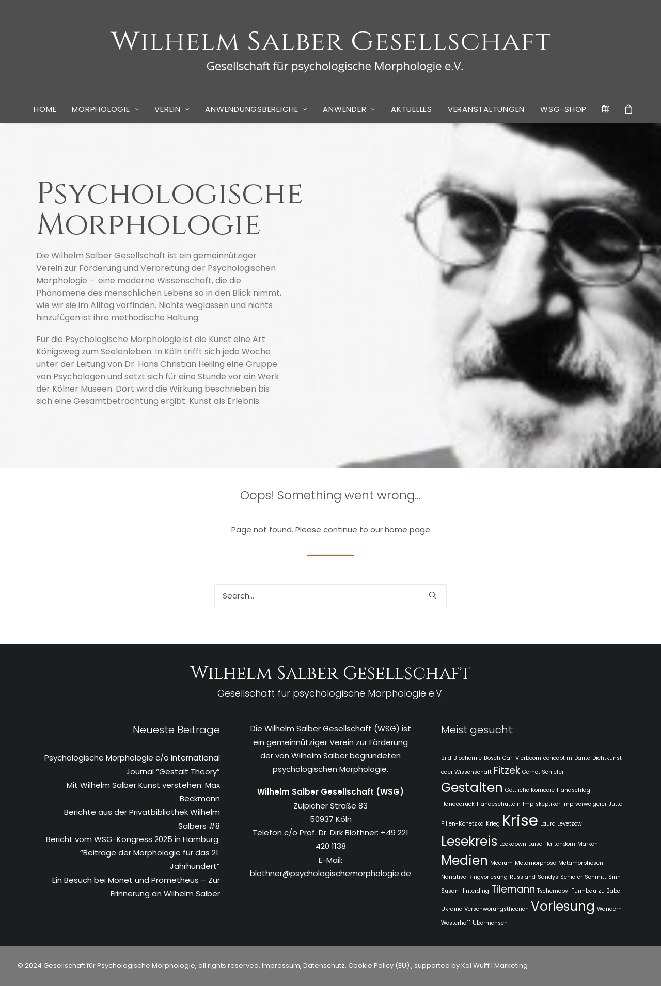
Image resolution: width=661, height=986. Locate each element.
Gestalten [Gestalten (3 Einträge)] (472, 788)
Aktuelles (411, 109)
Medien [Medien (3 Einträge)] (464, 860)
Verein (172, 109)
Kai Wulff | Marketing (494, 966)
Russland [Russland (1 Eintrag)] (523, 877)
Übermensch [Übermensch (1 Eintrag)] (490, 923)
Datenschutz (324, 966)
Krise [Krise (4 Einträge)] (520, 820)
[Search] (330, 595)
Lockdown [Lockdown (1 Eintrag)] (512, 844)
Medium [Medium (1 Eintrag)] (501, 863)
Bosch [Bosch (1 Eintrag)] (492, 758)
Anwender (349, 109)
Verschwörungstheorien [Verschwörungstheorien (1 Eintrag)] (496, 909)
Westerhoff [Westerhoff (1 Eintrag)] (455, 923)
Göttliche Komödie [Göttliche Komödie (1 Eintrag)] (530, 790)
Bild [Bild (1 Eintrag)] (446, 758)
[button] (432, 595)
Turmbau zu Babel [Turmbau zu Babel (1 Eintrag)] (597, 891)
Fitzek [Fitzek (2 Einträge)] (507, 771)
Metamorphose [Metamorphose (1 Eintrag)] (535, 863)
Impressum (280, 966)
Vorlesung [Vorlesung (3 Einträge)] (563, 906)
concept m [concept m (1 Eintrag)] (557, 758)
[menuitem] (45, 109)
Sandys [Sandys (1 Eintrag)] (548, 877)
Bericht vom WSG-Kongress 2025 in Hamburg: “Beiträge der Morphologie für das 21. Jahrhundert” (133, 853)
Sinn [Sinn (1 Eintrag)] (614, 877)
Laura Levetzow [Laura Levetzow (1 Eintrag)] (561, 824)
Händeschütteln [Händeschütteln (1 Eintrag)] (499, 804)
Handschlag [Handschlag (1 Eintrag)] (573, 790)
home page (407, 529)
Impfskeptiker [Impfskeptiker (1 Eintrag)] (541, 804)
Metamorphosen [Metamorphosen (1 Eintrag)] (580, 863)
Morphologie (105, 109)
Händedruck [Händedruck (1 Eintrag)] (458, 804)
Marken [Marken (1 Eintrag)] (587, 844)
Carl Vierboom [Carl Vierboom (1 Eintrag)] (521, 758)
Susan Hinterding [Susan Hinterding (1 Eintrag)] (465, 891)
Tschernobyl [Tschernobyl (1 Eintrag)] (553, 891)
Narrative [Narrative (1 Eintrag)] (453, 877)
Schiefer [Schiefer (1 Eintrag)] (571, 877)
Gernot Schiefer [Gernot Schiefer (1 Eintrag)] (543, 772)
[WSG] (330, 47)
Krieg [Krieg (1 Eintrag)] (493, 824)
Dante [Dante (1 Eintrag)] (582, 758)
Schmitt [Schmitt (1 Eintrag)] (595, 877)
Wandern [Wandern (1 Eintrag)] (609, 909)
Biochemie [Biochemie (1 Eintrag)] (467, 758)
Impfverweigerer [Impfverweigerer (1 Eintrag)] (584, 804)
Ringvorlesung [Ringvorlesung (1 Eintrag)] (488, 877)
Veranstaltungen (486, 109)
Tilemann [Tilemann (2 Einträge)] (513, 889)
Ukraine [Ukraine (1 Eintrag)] (451, 909)
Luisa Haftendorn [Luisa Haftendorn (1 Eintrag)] (551, 844)
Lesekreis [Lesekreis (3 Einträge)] (469, 841)
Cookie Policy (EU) (379, 966)
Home (45, 109)
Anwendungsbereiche (256, 109)
